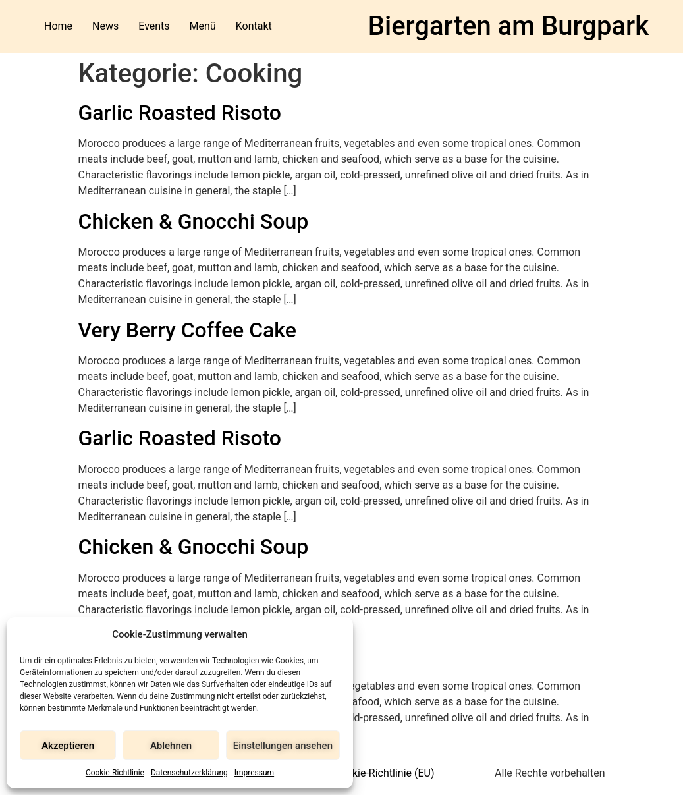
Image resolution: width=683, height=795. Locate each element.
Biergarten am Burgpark (508, 26)
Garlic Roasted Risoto (180, 112)
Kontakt (254, 26)
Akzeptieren (67, 746)
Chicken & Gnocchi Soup (193, 221)
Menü (203, 26)
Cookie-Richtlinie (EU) (383, 773)
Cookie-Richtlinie (115, 772)
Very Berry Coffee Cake (187, 330)
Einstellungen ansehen (283, 746)
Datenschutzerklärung (189, 772)
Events (153, 26)
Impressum (254, 772)
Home (58, 26)
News (105, 26)
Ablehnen (171, 746)
